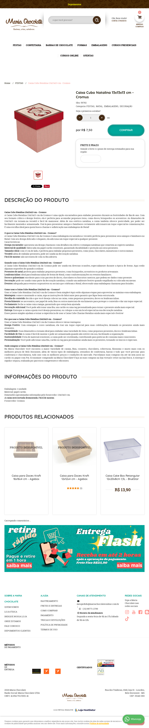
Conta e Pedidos (116, 21)
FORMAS (82, 45)
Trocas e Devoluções (53, 620)
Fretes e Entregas (51, 605)
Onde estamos (12, 621)
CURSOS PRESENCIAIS (124, 45)
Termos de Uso (49, 629)
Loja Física (10, 611)
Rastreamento (49, 601)
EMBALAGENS (99, 45)
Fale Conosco (12, 626)
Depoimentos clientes (17, 630)
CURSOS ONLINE (69, 55)
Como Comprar (49, 610)
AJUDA (44, 596)
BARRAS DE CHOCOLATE (59, 45)
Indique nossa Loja (15, 616)
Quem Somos (11, 607)
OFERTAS (88, 55)
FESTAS (17, 45)
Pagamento (47, 615)
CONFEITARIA (33, 45)
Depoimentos (74, 4)
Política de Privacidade (54, 624)
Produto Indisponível (26, 449)
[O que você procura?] (97, 20)
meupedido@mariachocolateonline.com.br (98, 604)
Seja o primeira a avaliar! (88, 111)
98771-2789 (90, 608)
